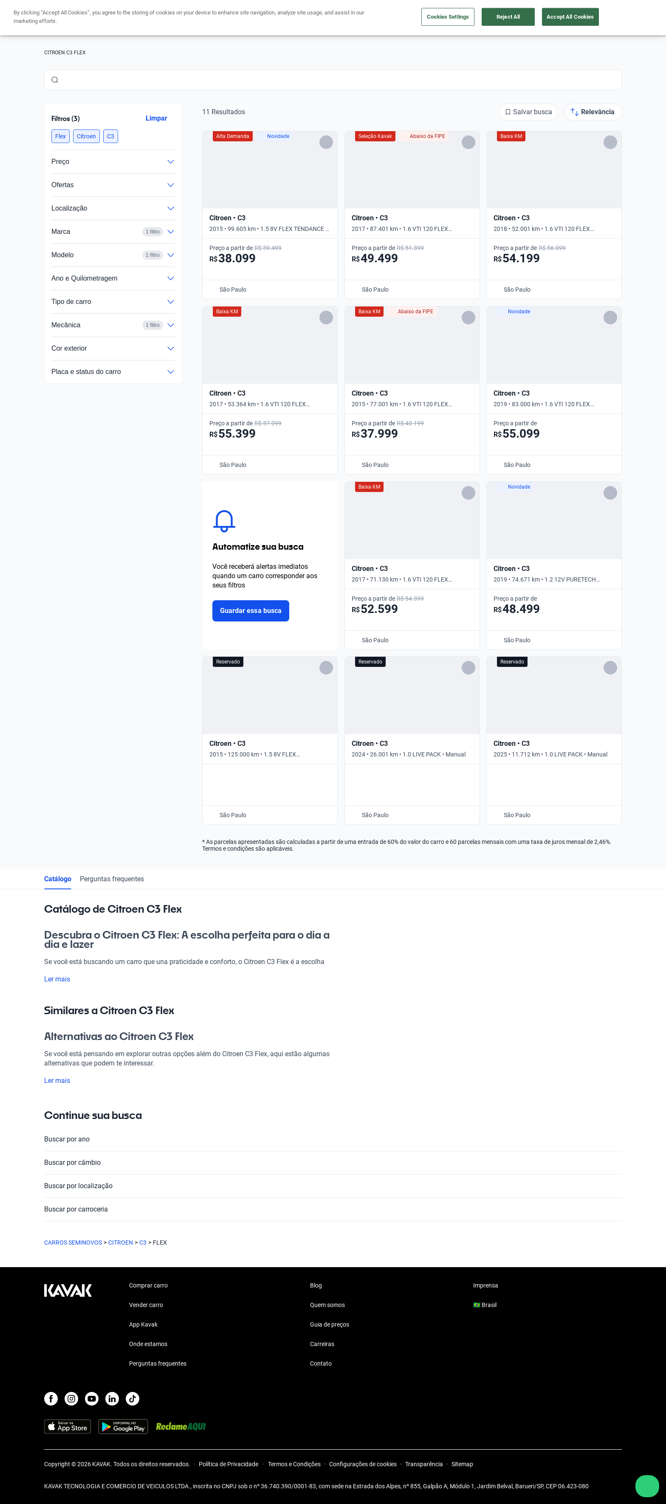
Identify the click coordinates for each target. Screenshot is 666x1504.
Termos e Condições (294, 1464)
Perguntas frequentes (112, 879)
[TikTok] (132, 1399)
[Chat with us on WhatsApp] (647, 1486)
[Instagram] (71, 1399)
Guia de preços (329, 1324)
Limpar (156, 118)
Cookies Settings (448, 17)
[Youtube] (92, 1399)
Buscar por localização (333, 1186)
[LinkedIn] (112, 1399)
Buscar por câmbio (333, 1162)
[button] (60, 136)
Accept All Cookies (570, 17)
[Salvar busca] (528, 112)
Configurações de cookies (363, 1464)
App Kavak (143, 1324)
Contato (321, 1363)
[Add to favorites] (326, 142)
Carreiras (322, 1344)
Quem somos (327, 1305)
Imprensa (485, 1285)
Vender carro (146, 1305)
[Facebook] (51, 1399)
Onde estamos (148, 1344)
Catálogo (57, 879)
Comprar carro (148, 1285)
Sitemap (462, 1464)
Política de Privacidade (229, 1464)
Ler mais (62, 979)
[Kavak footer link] (68, 1325)
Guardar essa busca (251, 611)
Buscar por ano (333, 1139)
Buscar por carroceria (333, 1209)
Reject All (508, 17)
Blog (316, 1285)
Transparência (424, 1464)
